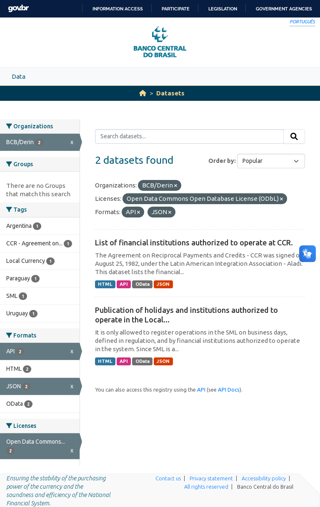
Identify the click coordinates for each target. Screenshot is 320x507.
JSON (163, 284)
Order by (221, 160)
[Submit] (294, 136)
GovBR (18, 8)
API (124, 284)
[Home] (142, 93)
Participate (176, 9)
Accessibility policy (264, 478)
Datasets (170, 93)
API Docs (229, 389)
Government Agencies (284, 9)
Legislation (222, 9)
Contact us (168, 478)
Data (18, 76)
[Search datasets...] (189, 136)
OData (142, 284)
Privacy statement (211, 478)
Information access (117, 9)
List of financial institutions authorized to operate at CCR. (194, 242)
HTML (105, 284)
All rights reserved (206, 487)
